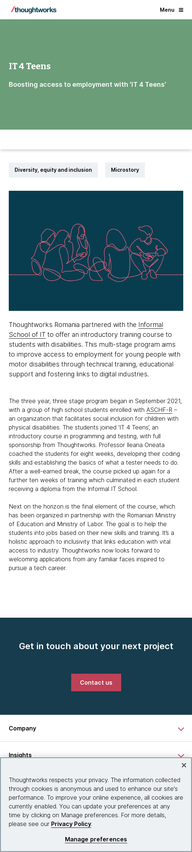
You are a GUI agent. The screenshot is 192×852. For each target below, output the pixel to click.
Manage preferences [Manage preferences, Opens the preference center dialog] (96, 839)
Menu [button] (171, 10)
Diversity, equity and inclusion (53, 170)
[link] (96, 682)
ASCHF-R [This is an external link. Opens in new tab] (159, 409)
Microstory (125, 170)
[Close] (184, 765)
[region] (96, 804)
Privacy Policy (71, 823)
